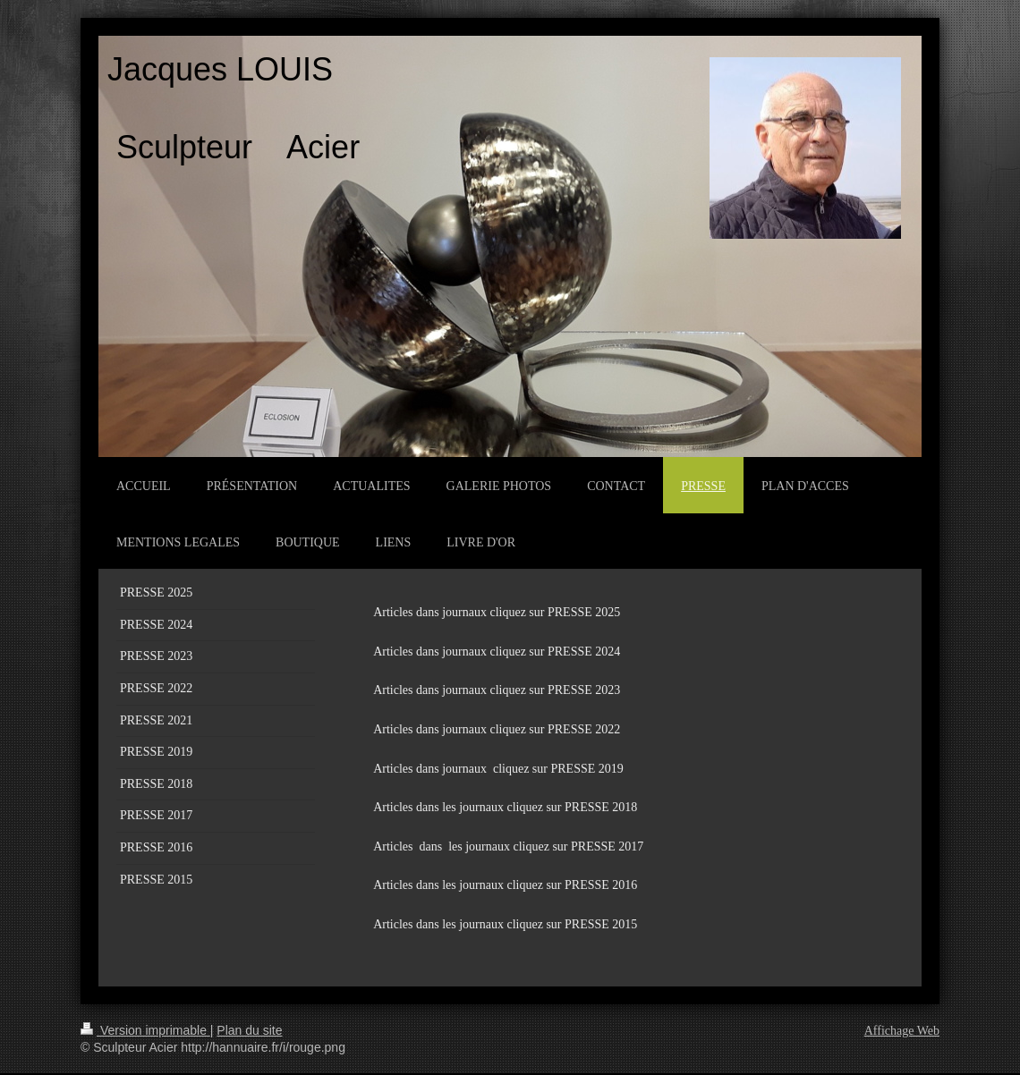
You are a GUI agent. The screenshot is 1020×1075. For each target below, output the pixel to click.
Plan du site (249, 1030)
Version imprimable (145, 1030)
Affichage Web (901, 1030)
